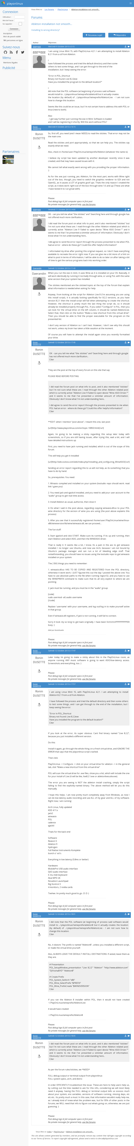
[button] (130, 3)
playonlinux (12, 3)
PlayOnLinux (63, 9)
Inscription (7, 33)
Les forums (49, 9)
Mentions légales (10, 62)
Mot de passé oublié (12, 36)
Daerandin (37, 268)
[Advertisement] (14, 109)
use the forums (89, 204)
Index (49, 1131)
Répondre (120, 35)
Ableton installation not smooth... (80, 1131)
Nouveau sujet (94, 35)
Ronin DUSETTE (37, 128)
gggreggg (37, 46)
